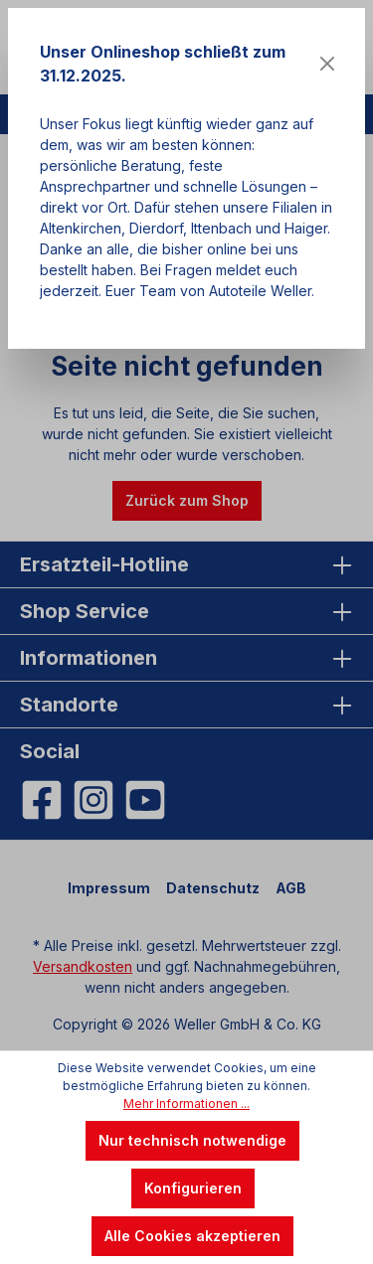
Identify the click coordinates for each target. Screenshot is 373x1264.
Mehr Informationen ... (186, 1103)
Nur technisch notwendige (192, 1140)
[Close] (327, 64)
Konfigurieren (193, 1188)
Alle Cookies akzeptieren (192, 1235)
